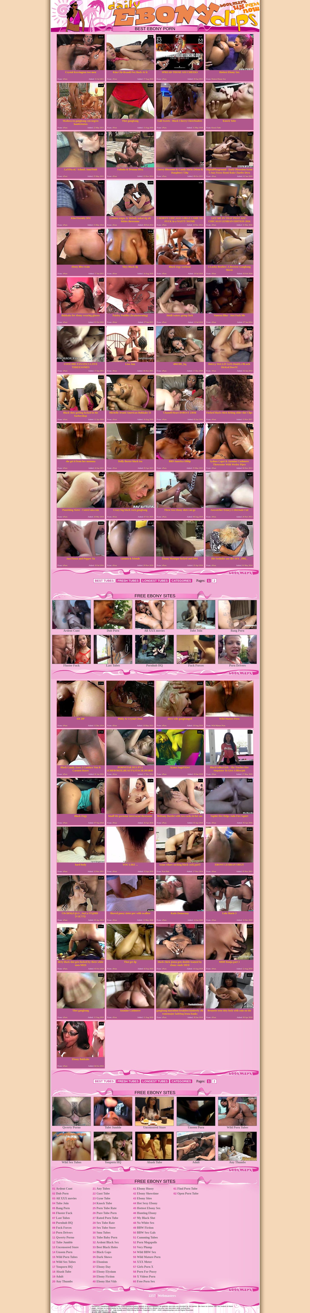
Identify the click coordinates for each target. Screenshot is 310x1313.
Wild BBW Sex (146, 1252)
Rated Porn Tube (107, 1218)
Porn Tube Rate (107, 1208)
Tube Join (196, 629)
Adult (196, 1161)
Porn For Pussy (147, 1271)
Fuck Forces (196, 664)
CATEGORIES (181, 580)
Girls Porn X (145, 1266)
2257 (152, 1295)
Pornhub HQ (154, 664)
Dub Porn (113, 629)
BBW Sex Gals (146, 1232)
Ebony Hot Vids (107, 1281)
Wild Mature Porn (149, 1257)
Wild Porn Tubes (237, 1126)
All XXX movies (154, 629)
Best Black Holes (107, 1247)
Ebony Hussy (145, 1188)
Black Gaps (104, 1252)
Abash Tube (154, 1161)
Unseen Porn (196, 1126)
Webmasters (167, 1295)
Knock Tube (104, 1203)
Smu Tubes (104, 1232)
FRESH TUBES (128, 580)
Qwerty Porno (71, 1126)
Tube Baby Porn (107, 1237)
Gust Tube (103, 1193)
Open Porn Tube (188, 1193)
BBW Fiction (145, 1227)
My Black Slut (146, 1218)
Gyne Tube (103, 1198)
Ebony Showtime (148, 1193)
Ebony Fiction (105, 1276)
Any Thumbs (237, 1161)
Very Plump (144, 1247)
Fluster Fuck (71, 664)
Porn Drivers (237, 664)
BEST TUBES (104, 580)
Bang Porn (237, 629)
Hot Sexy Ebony (147, 1203)
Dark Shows (104, 1257)
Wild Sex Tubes (71, 1161)
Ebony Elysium (106, 1271)
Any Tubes (103, 1188)
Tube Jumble (113, 1126)
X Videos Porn (146, 1276)
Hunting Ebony (147, 1213)
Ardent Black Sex (108, 1242)
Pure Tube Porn (107, 1213)
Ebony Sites (144, 1198)
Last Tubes (113, 664)
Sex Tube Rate (106, 1222)
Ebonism (102, 1262)
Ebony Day (104, 1266)
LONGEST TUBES (155, 580)
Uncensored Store (154, 1126)
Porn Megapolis (147, 1242)
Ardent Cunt (71, 629)
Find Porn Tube (187, 1188)
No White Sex (145, 1222)
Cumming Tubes (147, 1237)
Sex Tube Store (106, 1227)
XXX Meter (144, 1262)
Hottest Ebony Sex (148, 1208)
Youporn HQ (113, 1161)
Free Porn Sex (146, 1281)
